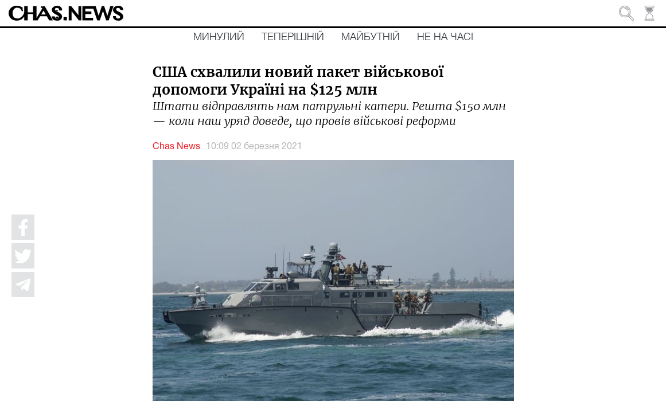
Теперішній (293, 37)
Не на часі (445, 37)
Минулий (218, 37)
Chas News (176, 147)
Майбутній (370, 37)
